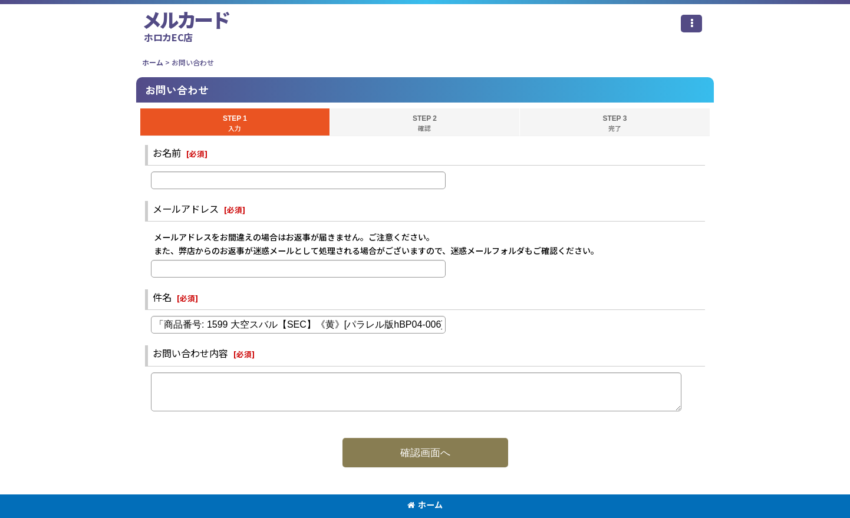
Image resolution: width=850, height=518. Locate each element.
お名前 (167, 153)
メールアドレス (186, 209)
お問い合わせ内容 (190, 353)
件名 (162, 297)
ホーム (425, 504)
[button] (691, 23)
